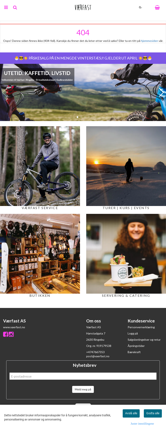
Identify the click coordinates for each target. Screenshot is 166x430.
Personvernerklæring (141, 327)
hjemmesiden (149, 40)
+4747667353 (95, 352)
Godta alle (152, 413)
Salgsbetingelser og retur (144, 339)
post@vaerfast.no (97, 356)
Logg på (133, 333)
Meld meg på (83, 389)
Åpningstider (136, 346)
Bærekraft (134, 352)
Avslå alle (131, 413)
